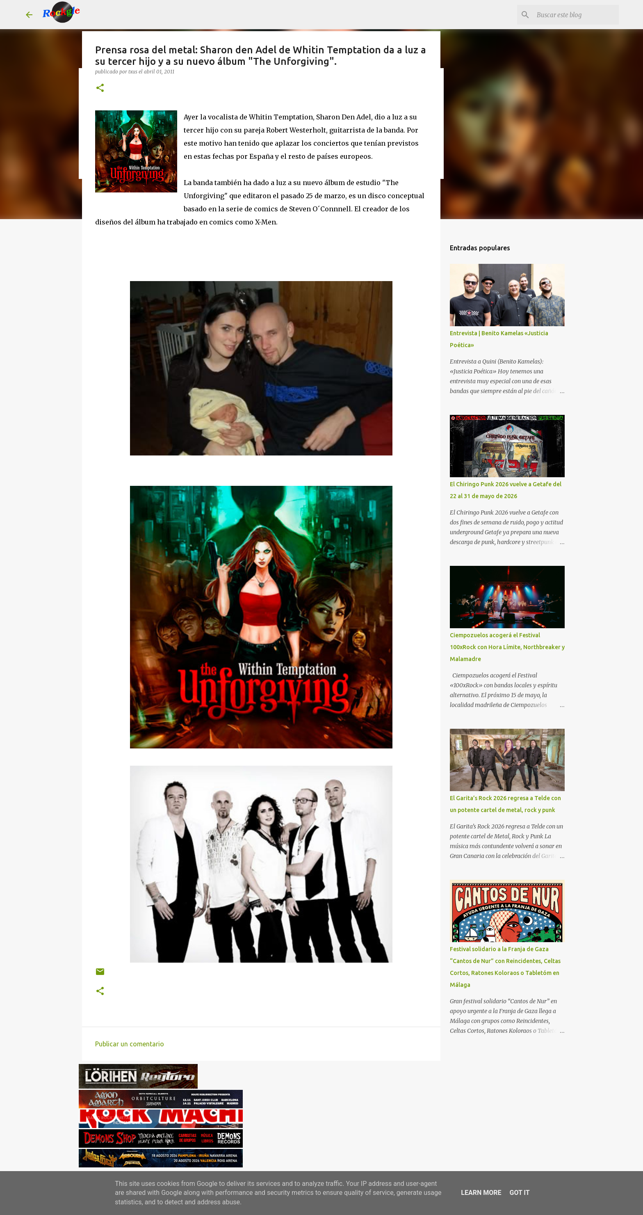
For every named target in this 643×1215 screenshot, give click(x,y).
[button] (100, 88)
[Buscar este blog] (576, 15)
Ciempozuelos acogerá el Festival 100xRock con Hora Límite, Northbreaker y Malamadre (507, 647)
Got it (519, 1193)
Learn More (481, 1193)
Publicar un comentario (129, 1044)
